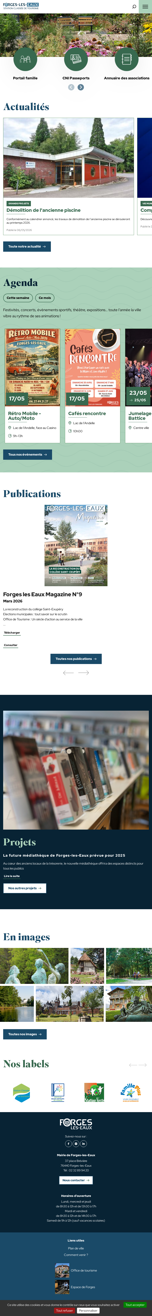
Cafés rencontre (87, 413)
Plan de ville (76, 1248)
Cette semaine (18, 298)
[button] (68, 673)
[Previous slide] (71, 87)
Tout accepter (135, 1305)
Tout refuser (64, 1310)
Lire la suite (12, 876)
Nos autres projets (22, 888)
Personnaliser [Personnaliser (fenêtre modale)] (88, 1310)
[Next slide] (81, 87)
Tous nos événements (25, 454)
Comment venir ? (76, 1255)
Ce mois (45, 298)
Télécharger (12, 632)
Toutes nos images (22, 1034)
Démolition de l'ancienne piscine (44, 210)
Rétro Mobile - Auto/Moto (24, 416)
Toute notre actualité (24, 246)
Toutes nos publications (74, 659)
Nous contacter (74, 1180)
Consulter (10, 645)
